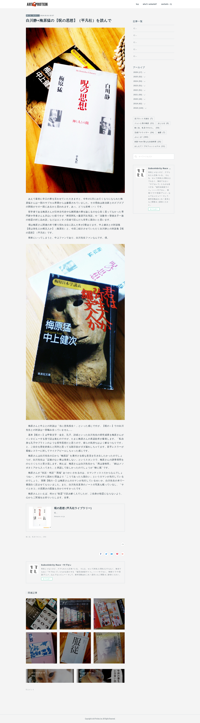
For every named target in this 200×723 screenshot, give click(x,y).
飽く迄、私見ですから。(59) (36, 537)
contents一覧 (166, 4)
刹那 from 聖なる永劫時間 (148, 157)
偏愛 (161, 147)
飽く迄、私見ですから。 (33, 15)
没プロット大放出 (144, 133)
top (137, 4)
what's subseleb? (150, 4)
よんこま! (141, 152)
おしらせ (163, 138)
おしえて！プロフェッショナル (150, 161)
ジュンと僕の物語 (144, 138)
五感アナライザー (144, 147)
